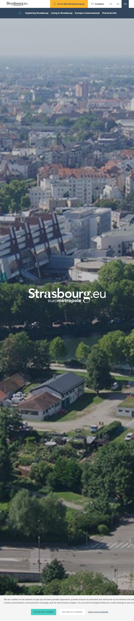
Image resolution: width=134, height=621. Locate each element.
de (118, 4)
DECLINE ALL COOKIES (72, 612)
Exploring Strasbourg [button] (36, 13)
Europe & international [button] (87, 13)
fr (111, 4)
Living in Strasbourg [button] (61, 13)
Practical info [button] (109, 13)
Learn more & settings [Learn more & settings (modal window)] (98, 612)
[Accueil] (16, 4)
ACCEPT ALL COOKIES (44, 612)
